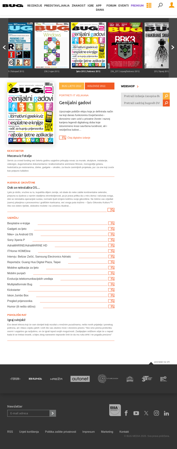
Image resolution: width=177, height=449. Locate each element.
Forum (116, 9)
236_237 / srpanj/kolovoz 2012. (125, 71)
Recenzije (39, 9)
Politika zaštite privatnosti (60, 431)
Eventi (128, 9)
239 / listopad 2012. (15, 71)
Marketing (107, 431)
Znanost (83, 9)
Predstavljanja (61, 9)
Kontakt (124, 431)
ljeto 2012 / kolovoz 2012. (88, 71)
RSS (10, 431)
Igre (95, 9)
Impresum (88, 431)
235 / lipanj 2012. (162, 71)
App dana (105, 11)
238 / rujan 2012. (52, 71)
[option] (52, 48)
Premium (142, 9)
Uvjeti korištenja (29, 431)
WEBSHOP (130, 86)
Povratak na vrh (162, 362)
